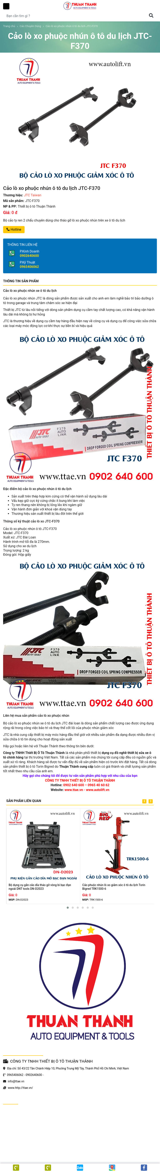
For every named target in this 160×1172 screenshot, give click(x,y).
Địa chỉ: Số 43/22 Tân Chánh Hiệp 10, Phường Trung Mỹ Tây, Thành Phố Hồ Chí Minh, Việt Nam (68, 1068)
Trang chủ (9, 26)
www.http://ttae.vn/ (20, 1087)
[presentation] (144, 801)
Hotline (13, 229)
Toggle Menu (6, 6)
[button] (67, 908)
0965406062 (29, 267)
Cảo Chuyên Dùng (30, 26)
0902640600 (29, 256)
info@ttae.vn (16, 1081)
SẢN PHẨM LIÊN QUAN (23, 801)
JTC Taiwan (32, 195)
